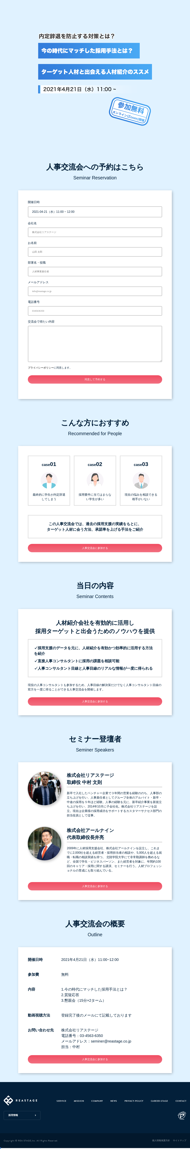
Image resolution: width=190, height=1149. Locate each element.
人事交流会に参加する (95, 547)
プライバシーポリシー (41, 367)
